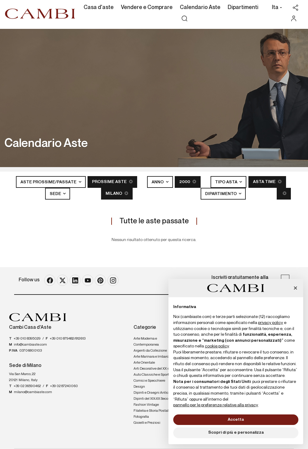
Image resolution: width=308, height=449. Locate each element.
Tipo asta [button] (226, 182)
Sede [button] (56, 194)
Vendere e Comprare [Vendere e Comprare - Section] (147, 7)
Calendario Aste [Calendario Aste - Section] (200, 7)
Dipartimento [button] (221, 194)
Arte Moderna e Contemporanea (146, 342)
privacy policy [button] (270, 323)
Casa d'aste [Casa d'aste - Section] (99, 7)
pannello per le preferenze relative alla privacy (215, 405)
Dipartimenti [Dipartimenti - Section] (243, 7)
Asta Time (267, 181)
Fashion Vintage (146, 405)
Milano (117, 193)
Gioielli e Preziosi (147, 423)
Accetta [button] (236, 419)
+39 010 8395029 (27, 339)
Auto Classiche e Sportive (154, 375)
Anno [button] (158, 182)
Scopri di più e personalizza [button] (236, 432)
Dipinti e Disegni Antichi (152, 393)
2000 (187, 181)
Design (139, 387)
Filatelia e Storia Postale (152, 411)
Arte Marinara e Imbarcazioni (156, 357)
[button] (275, 8)
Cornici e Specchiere (149, 381)
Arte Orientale (144, 363)
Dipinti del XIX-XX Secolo (152, 399)
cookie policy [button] (217, 346)
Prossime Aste (112, 181)
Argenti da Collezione (150, 351)
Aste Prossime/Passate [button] (48, 182)
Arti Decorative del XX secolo (155, 369)
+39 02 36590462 (27, 386)
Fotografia (141, 417)
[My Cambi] (295, 18)
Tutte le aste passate (154, 221)
